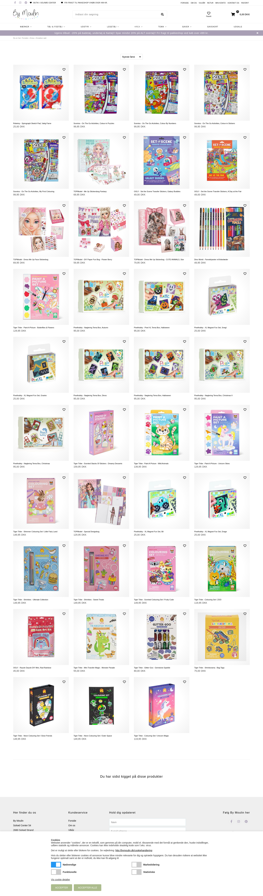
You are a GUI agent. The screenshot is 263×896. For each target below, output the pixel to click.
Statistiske (137, 872)
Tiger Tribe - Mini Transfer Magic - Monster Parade (94, 668)
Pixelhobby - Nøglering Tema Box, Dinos (90, 395)
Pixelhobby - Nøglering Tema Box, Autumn (91, 328)
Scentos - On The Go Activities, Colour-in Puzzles (94, 123)
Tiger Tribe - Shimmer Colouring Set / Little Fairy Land (35, 532)
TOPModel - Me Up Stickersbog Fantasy (90, 191)
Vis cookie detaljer (60, 879)
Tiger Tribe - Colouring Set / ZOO (207, 600)
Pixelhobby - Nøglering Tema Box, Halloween (152, 395)
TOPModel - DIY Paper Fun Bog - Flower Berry (93, 259)
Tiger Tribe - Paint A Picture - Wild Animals (151, 464)
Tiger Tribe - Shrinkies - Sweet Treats (89, 600)
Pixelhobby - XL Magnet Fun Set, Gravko (30, 395)
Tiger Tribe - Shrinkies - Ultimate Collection (30, 600)
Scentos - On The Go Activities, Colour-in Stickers (214, 123)
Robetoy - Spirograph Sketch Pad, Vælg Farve (32, 123)
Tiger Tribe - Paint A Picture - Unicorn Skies (212, 464)
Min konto (221, 3)
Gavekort (212, 27)
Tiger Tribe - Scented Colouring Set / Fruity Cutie (154, 600)
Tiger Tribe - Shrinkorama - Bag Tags (209, 668)
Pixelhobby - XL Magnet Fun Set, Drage (210, 532)
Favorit (245, 3)
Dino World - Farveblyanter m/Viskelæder (211, 259)
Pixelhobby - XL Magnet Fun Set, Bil (148, 532)
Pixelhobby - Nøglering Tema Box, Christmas (31, 464)
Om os (194, 3)
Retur (210, 3)
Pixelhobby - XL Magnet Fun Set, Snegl (210, 328)
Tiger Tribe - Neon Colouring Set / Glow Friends (32, 736)
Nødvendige (56, 865)
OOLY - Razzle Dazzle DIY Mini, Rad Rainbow (32, 668)
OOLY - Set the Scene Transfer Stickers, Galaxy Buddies (157, 191)
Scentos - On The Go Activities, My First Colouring (33, 191)
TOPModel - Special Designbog (86, 532)
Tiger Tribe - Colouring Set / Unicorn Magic (151, 736)
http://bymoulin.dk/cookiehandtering (133, 850)
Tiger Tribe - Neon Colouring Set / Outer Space (93, 736)
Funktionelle (56, 872)
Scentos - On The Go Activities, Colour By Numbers (155, 123)
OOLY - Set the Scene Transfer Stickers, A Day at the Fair (217, 191)
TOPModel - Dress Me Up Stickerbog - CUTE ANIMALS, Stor (159, 259)
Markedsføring (137, 865)
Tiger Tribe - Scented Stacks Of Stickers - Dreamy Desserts (98, 464)
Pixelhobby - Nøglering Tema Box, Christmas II (213, 395)
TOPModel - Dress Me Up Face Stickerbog (30, 259)
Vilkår (202, 3)
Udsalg (238, 27)
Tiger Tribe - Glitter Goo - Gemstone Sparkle (152, 668)
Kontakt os (233, 3)
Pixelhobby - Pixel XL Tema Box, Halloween (152, 328)
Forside (185, 3)
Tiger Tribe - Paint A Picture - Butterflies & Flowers (33, 328)
